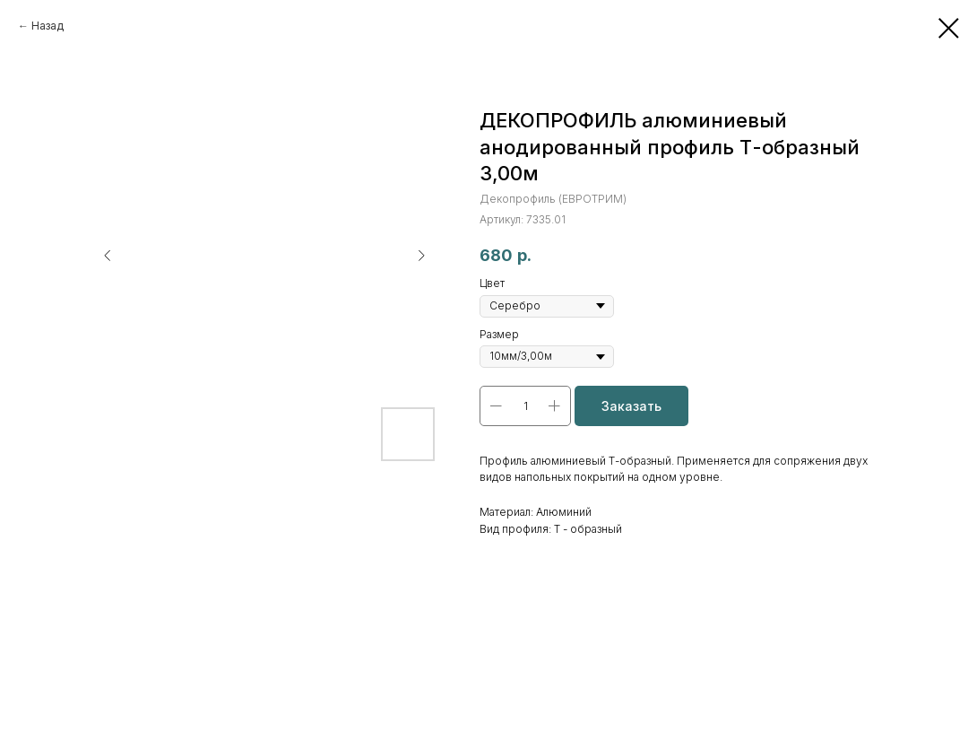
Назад (47, 25)
